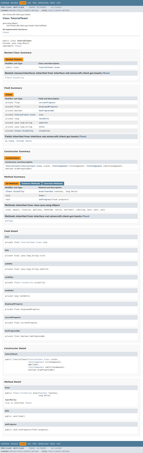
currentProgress (47, 103)
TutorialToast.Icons (49, 67)
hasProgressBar (46, 111)
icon (41, 115)
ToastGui (48, 191)
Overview (5, 3)
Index (52, 3)
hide (41, 195)
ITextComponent (60, 166)
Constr (26, 10)
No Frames (41, 7)
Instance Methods (31, 183)
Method (35, 10)
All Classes (56, 7)
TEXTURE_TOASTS (24, 141)
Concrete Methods (53, 183)
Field (19, 10)
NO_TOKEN (9, 141)
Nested (12, 10)
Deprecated (43, 3)
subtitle (43, 123)
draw (41, 191)
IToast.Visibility (14, 78)
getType (9, 221)
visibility (44, 131)
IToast (6, 32)
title (41, 127)
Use (29, 3)
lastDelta (44, 119)
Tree (34, 3)
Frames (32, 7)
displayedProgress (48, 107)
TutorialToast (13, 166)
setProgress (45, 199)
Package (14, 3)
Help (59, 3)
